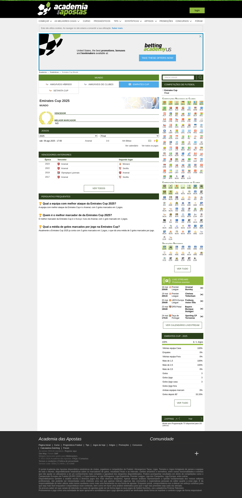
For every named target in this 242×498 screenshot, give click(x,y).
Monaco (124, 164)
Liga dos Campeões (155, 476)
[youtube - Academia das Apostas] (165, 446)
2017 (47, 177)
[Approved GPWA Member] (60, 495)
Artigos (150, 21)
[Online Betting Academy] (165, 454)
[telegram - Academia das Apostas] (184, 446)
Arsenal (88, 141)
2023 (47, 164)
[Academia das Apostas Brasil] (159, 454)
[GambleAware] (47, 495)
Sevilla (124, 168)
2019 (47, 172)
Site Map (43, 453)
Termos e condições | (48, 461)
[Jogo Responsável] (85, 495)
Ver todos (98, 188)
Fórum (199, 21)
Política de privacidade (68, 461)
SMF (56, 453)
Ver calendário (131, 146)
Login (197, 10)
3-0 (107, 141)
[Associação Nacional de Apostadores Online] (70, 495)
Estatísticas (133, 21)
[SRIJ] (96, 495)
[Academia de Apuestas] (171, 454)
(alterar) (165, 425)
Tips (118, 21)
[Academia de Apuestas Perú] (190, 454)
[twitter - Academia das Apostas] (159, 446)
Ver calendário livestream (182, 325)
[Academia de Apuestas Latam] (178, 454)
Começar (45, 21)
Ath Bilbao (126, 141)
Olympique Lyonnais (68, 173)
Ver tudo (182, 268)
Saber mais (117, 28)
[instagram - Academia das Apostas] (178, 446)
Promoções (166, 21)
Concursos (184, 21)
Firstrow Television (175, 488)
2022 (47, 168)
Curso (86, 21)
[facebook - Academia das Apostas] (171, 446)
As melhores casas (67, 21)
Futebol (130, 469)
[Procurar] (199, 77)
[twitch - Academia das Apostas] (153, 446)
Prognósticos (102, 21)
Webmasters (71, 456)
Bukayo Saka (81, 219)
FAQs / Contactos (80, 459)
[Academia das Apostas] (153, 454)
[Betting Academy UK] (184, 454)
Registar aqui (71, 451)
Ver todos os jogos (150, 146)
